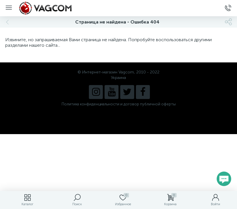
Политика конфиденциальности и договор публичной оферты (119, 104)
